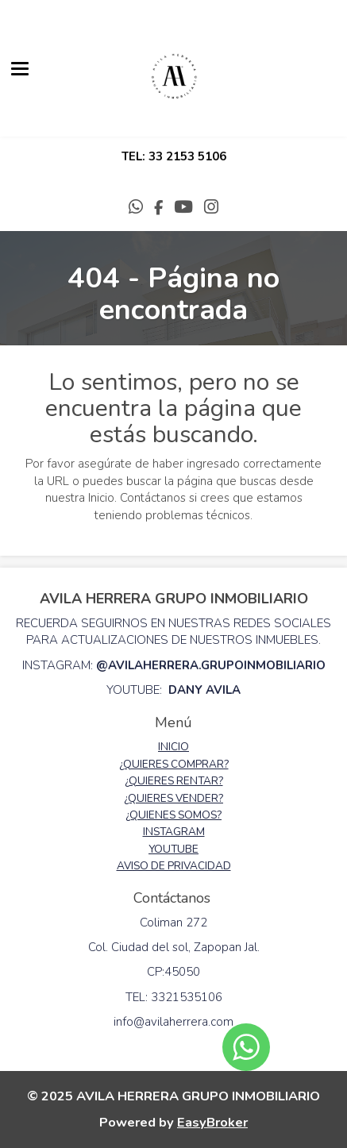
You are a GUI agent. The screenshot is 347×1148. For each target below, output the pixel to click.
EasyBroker (212, 1122)
